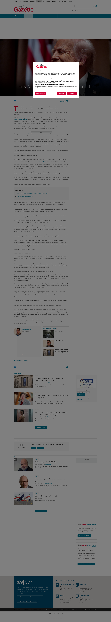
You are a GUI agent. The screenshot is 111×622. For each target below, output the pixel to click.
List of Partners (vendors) (39, 89)
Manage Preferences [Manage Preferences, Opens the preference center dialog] (40, 93)
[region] (56, 80)
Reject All (61, 93)
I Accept (72, 93)
